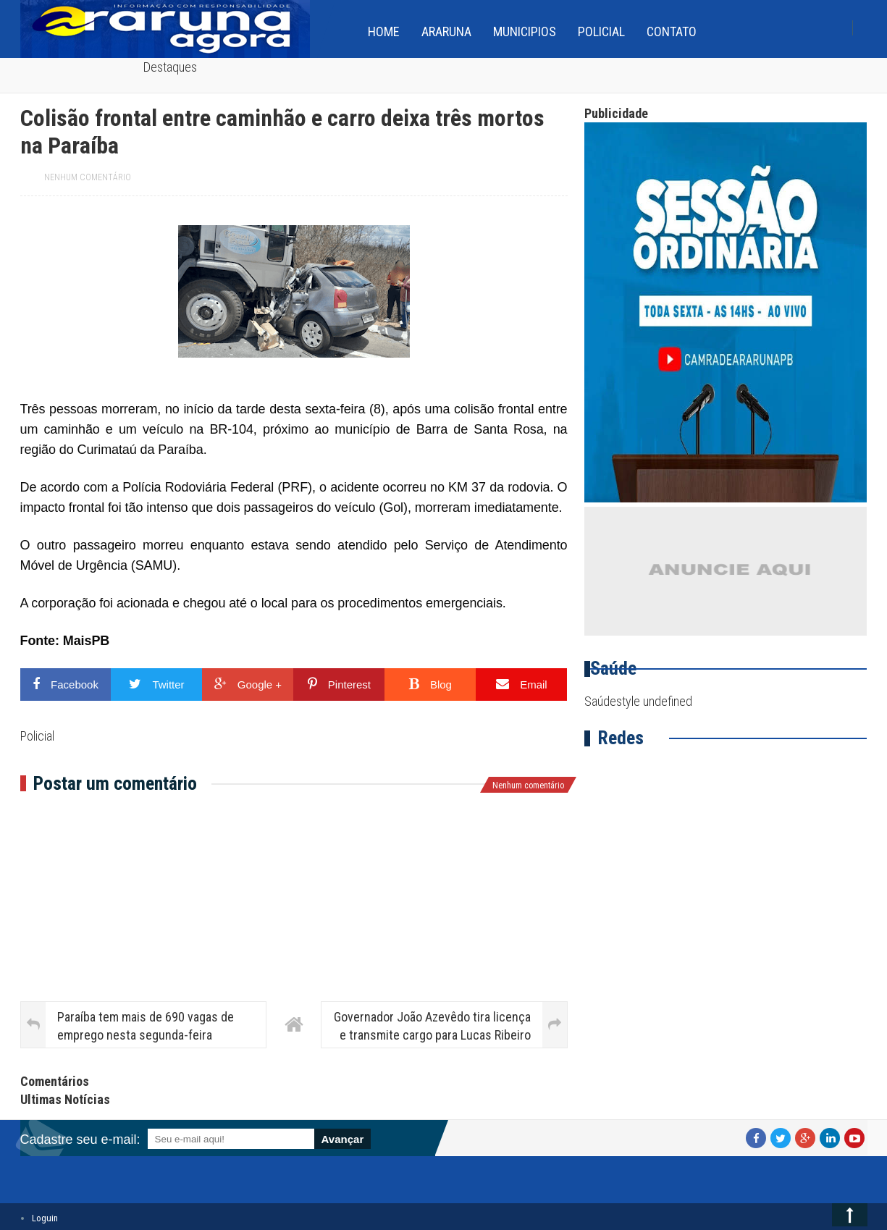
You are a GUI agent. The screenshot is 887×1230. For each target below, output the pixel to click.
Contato (672, 31)
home (384, 31)
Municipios (524, 31)
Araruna (446, 31)
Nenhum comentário (87, 177)
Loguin (45, 1218)
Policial (601, 31)
